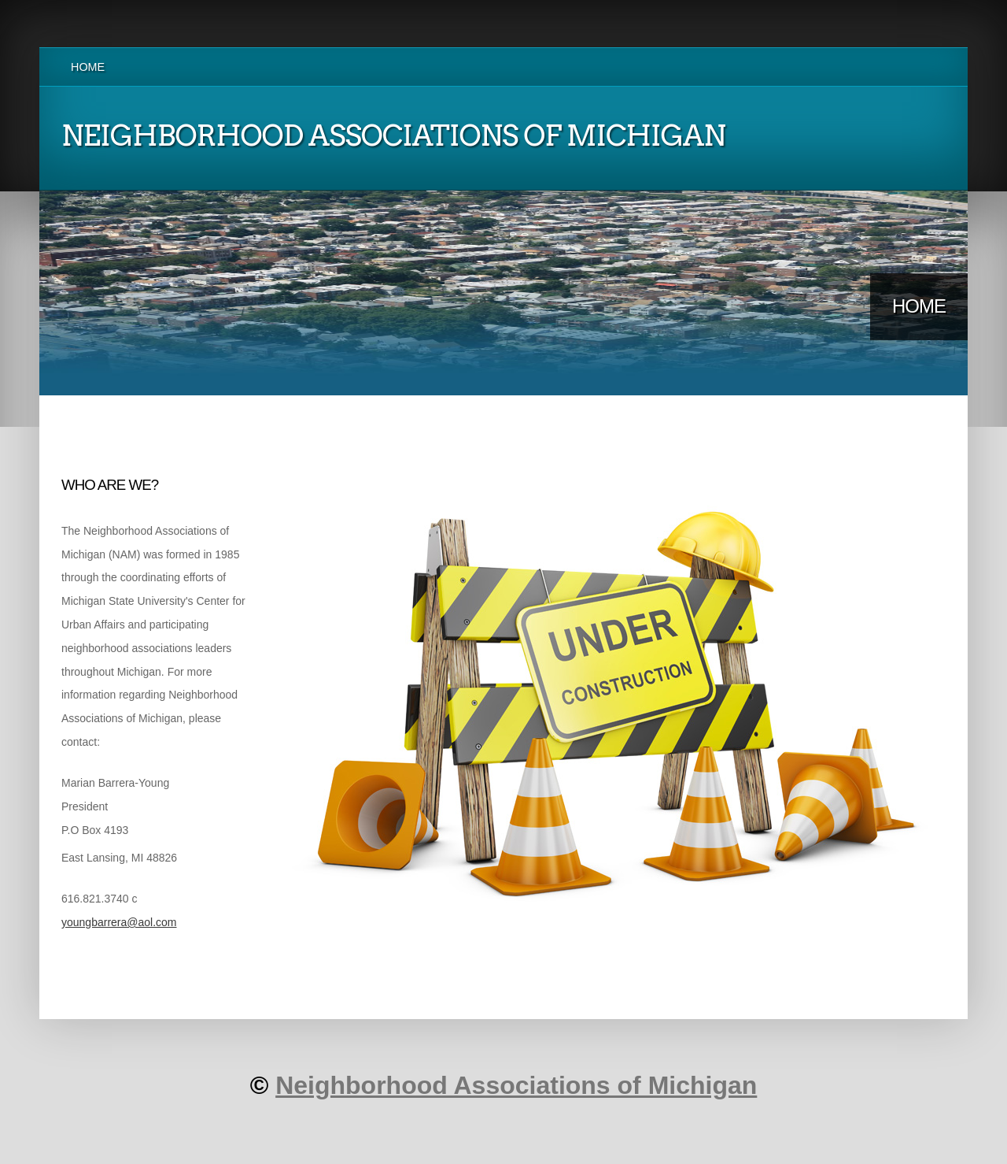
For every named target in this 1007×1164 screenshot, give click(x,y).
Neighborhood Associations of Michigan (516, 1085)
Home (88, 67)
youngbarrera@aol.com (119, 922)
